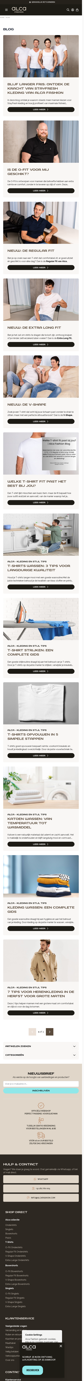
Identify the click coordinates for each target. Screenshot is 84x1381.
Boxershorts (11, 1233)
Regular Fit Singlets (14, 1298)
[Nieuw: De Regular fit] (41, 223)
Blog (8, 17)
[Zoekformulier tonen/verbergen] (68, 9)
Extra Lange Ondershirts (17, 1260)
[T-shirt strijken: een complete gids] (41, 619)
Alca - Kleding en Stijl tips (27, 561)
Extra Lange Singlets (15, 1306)
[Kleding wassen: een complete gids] (41, 876)
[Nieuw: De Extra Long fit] (41, 299)
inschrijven (41, 1090)
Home (2, 17)
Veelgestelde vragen (16, 1326)
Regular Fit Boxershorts (16, 1275)
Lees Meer (41, 109)
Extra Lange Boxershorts (17, 1284)
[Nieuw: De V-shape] (41, 376)
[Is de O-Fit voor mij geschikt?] (41, 142)
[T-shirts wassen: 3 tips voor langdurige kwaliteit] (41, 535)
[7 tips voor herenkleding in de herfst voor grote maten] (41, 960)
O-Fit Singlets (12, 1293)
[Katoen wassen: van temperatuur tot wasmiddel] (41, 787)
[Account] (72, 9)
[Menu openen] (6, 10)
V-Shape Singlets (13, 1302)
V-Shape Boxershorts (15, 1280)
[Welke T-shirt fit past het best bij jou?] (41, 453)
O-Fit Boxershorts (14, 1271)
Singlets (9, 1229)
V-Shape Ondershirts (15, 1256)
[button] (41, 1046)
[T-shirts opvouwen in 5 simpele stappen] (41, 703)
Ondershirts (11, 1225)
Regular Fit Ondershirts (16, 1251)
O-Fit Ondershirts (13, 1247)
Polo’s (8, 1238)
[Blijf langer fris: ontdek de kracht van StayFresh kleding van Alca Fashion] (41, 56)
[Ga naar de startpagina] (19, 10)
